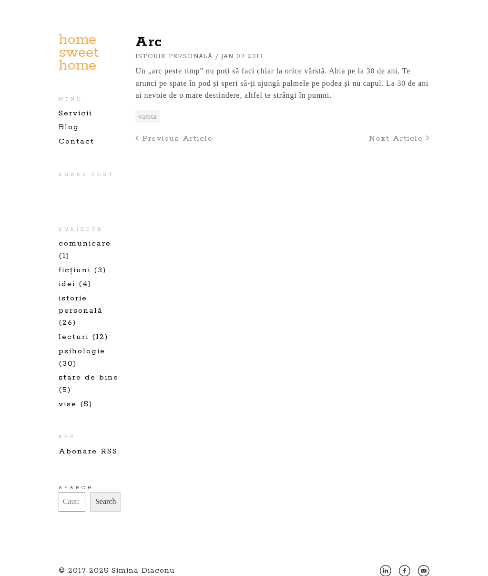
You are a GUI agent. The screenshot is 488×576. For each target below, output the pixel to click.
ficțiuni (75, 270)
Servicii (75, 113)
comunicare (85, 243)
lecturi (74, 337)
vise (68, 404)
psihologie (82, 351)
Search (76, 487)
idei (67, 284)
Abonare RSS (88, 451)
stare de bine (89, 377)
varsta (147, 116)
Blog (69, 127)
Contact (76, 141)
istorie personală (174, 56)
